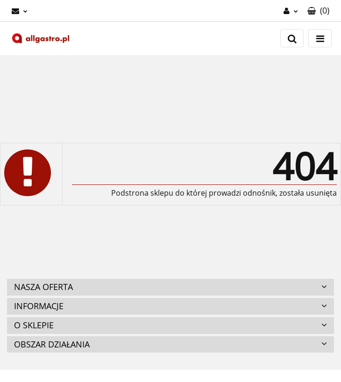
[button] (318, 10)
